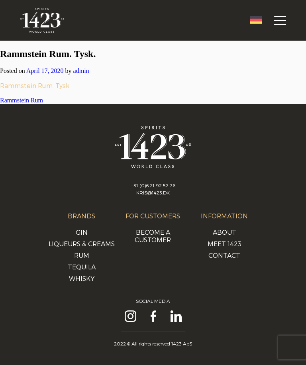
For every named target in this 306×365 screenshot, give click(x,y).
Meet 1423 (224, 243)
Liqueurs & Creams (82, 243)
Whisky (81, 278)
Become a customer (153, 235)
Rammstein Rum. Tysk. (35, 85)
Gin (82, 232)
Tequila (82, 267)
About (224, 232)
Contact (224, 255)
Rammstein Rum (21, 100)
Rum (81, 255)
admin (81, 70)
